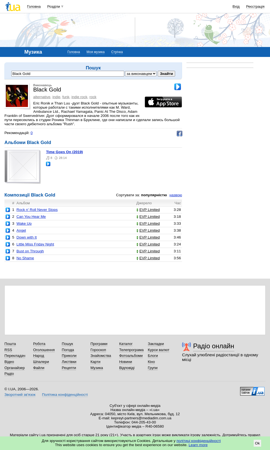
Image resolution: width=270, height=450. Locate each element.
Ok (257, 443)
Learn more (198, 445)
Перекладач (14, 356)
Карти (95, 362)
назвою (176, 195)
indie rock (79, 97)
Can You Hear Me (31, 216)
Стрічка (117, 52)
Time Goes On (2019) (64, 152)
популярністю (154, 195)
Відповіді (127, 368)
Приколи (69, 356)
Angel (21, 230)
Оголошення (44, 350)
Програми (98, 344)
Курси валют (158, 350)
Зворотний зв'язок (19, 395)
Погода (68, 350)
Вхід (236, 6)
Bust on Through (30, 251)
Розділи (53, 6)
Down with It (26, 237)
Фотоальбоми (131, 356)
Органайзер (14, 368)
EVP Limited (148, 210)
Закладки (156, 344)
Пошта (10, 344)
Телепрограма (131, 350)
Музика (96, 368)
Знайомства (100, 356)
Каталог (126, 344)
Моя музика (96, 52)
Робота (39, 344)
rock (92, 97)
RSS (8, 350)
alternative (41, 97)
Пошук (67, 344)
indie (56, 97)
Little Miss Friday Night (35, 244)
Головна (34, 6)
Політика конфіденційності (65, 395)
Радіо (9, 373)
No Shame (25, 258)
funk (65, 97)
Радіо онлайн (213, 346)
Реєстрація (255, 6)
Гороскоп (98, 350)
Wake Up (24, 223)
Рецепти (69, 368)
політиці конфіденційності (198, 441)
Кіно (151, 362)
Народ (38, 356)
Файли (39, 368)
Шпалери (41, 362)
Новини (125, 362)
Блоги (153, 356)
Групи (152, 368)
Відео (9, 362)
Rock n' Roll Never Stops (37, 210)
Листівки (69, 362)
